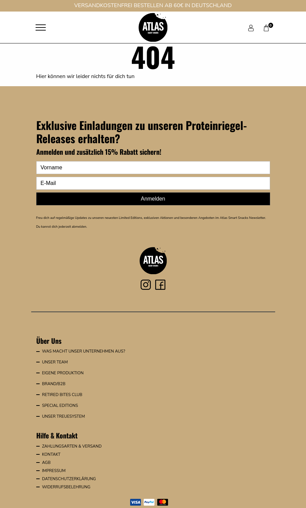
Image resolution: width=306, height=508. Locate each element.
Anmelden (153, 199)
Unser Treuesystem (63, 416)
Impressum (54, 470)
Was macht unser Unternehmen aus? (83, 351)
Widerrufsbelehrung (66, 487)
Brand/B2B (53, 384)
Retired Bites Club (62, 394)
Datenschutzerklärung (69, 479)
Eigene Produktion (63, 373)
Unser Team (55, 362)
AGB (46, 462)
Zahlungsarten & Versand (72, 446)
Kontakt (51, 454)
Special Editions (60, 405)
